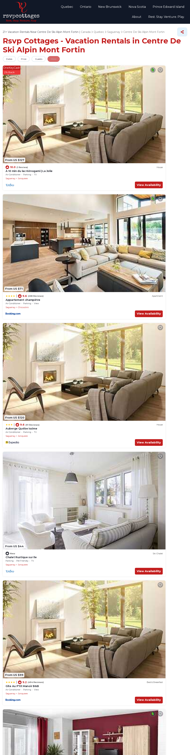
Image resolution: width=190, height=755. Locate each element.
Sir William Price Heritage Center (27, 600)
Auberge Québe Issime (114, 102)
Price (28, 61)
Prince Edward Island (154, 7)
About (180, 7)
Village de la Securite (113, 577)
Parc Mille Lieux (110, 623)
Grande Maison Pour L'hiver (23, 391)
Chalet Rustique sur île (161, 102)
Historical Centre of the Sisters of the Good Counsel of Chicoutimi (142, 600)
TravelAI (93, 749)
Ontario (75, 7)
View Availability (30, 116)
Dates (11, 61)
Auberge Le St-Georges (115, 277)
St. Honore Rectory (18, 542)
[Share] (182, 34)
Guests (46, 61)
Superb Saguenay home (68, 218)
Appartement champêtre (69, 102)
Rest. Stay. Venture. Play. (167, 18)
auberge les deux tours (114, 334)
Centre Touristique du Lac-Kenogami (123, 531)
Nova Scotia (124, 7)
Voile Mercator (15, 577)
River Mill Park (109, 588)
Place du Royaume (18, 554)
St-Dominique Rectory (114, 611)
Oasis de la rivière (158, 159)
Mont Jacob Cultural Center (23, 588)
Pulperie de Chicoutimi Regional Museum (33, 611)
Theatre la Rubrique (18, 623)
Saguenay (10, 109)
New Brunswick (98, 7)
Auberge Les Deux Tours (162, 218)
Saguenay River (110, 519)
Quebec (58, 7)
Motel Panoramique (19, 218)
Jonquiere (23, 109)
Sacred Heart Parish (112, 554)
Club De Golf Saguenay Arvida (119, 542)
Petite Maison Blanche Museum (27, 565)
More (65, 61)
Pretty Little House (112, 218)
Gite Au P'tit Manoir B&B (21, 161)
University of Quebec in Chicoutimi (28, 519)
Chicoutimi (70, 109)
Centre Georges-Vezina (21, 531)
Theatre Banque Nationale (117, 565)
